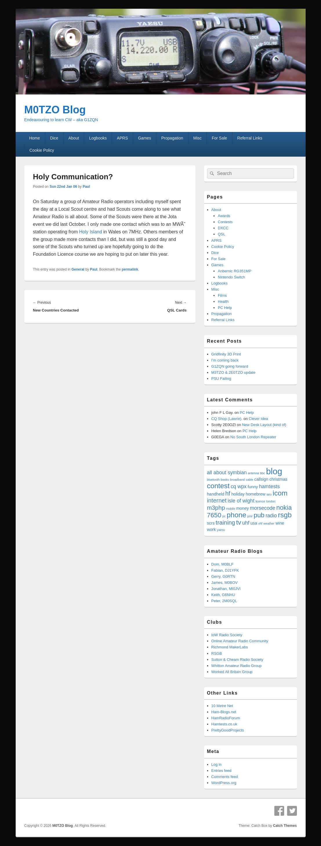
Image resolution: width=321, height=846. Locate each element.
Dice (54, 138)
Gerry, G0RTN (223, 576)
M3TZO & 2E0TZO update (233, 372)
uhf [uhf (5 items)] (245, 523)
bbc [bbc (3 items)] (262, 473)
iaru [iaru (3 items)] (269, 494)
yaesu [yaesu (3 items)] (221, 530)
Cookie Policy (41, 150)
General (77, 269)
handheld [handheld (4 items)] (215, 494)
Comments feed (224, 777)
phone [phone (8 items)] (236, 515)
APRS (122, 138)
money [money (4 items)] (242, 508)
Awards (224, 216)
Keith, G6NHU (223, 595)
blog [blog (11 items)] (274, 471)
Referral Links (249, 138)
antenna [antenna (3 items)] (253, 473)
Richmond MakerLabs (229, 647)
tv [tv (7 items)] (238, 522)
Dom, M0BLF (222, 564)
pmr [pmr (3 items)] (250, 516)
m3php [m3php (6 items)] (216, 508)
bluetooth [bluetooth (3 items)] (213, 479)
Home (34, 138)
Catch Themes (285, 826)
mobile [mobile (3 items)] (230, 508)
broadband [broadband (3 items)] (237, 479)
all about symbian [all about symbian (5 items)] (227, 472)
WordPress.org (223, 783)
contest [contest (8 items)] (218, 486)
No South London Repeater (253, 437)
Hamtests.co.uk (224, 724)
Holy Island (90, 231)
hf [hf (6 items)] (227, 493)
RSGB (216, 653)
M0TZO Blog (55, 110)
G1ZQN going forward (229, 366)
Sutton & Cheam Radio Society (237, 659)
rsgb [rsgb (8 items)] (285, 515)
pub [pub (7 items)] (259, 515)
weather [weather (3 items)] (268, 523)
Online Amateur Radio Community (240, 641)
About (73, 138)
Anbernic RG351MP (234, 271)
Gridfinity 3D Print (226, 354)
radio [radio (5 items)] (271, 515)
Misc (197, 138)
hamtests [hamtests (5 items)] (269, 486)
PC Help (225, 307)
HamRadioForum (225, 718)
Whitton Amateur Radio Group (236, 665)
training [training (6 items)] (225, 522)
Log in (216, 764)
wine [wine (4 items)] (279, 523)
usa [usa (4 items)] (253, 523)
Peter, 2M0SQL (224, 601)
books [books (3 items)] (225, 479)
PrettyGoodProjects (227, 730)
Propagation (172, 138)
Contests (225, 222)
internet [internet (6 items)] (217, 500)
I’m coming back (225, 360)
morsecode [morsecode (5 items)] (262, 508)
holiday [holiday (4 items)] (238, 494)
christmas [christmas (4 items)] (278, 479)
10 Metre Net (222, 706)
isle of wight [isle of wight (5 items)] (241, 501)
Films (222, 295)
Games (144, 138)
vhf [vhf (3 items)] (260, 523)
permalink (130, 269)
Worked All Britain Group (232, 672)
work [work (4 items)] (211, 529)
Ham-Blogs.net (223, 712)
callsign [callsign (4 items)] (261, 479)
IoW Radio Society (226, 635)
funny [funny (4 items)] (253, 486)
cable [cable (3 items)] (249, 479)
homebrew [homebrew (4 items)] (255, 494)
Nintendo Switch (231, 277)
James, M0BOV (224, 582)
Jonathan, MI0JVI (226, 588)
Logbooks (98, 138)
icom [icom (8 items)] (280, 493)
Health (223, 301)
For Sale (219, 138)
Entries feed (221, 770)
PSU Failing (221, 378)
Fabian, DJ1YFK (225, 570)
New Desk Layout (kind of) (264, 425)
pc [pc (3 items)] (224, 516)
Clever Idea (258, 418)
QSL (221, 234)
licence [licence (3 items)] (260, 501)
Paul (86, 187)
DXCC (223, 228)
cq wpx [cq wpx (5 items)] (238, 486)
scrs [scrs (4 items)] (211, 523)
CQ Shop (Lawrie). (227, 418)
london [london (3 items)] (270, 501)
